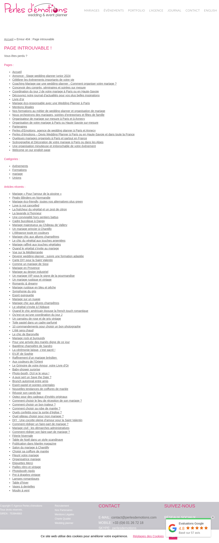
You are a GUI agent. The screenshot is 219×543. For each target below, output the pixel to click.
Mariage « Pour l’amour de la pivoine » (37, 193)
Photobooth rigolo (23, 471)
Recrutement (62, 505)
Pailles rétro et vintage (26, 467)
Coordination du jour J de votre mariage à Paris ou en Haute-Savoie (55, 91)
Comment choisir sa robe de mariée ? (36, 408)
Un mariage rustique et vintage (32, 279)
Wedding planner (64, 523)
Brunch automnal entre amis (30, 381)
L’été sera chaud (22, 330)
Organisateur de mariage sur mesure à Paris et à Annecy (48, 118)
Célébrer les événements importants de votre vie (43, 79)
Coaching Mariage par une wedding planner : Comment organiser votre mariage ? (64, 83)
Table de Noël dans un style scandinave (37, 439)
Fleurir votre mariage (25, 455)
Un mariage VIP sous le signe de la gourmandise (43, 275)
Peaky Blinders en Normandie (31, 197)
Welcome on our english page (31, 150)
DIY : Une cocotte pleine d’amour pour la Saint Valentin (47, 420)
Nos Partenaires (64, 510)
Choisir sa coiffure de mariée (30, 451)
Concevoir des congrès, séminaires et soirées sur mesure (49, 87)
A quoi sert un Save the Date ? (31, 377)
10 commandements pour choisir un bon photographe (46, 326)
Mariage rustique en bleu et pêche (34, 287)
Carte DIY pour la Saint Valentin (32, 260)
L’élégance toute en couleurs (30, 232)
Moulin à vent (20, 490)
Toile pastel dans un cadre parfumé (34, 322)
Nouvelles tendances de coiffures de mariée (40, 389)
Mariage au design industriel (30, 271)
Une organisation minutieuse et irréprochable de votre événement (54, 146)
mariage (17, 173)
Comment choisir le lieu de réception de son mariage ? (47, 400)
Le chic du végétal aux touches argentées (38, 240)
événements (20, 166)
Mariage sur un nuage (26, 299)
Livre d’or (18, 99)
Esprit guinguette (23, 295)
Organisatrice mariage (26, 459)
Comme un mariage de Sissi (30, 264)
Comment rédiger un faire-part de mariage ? (40, 424)
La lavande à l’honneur (26, 213)
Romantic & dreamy (25, 283)
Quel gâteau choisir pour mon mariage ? (38, 416)
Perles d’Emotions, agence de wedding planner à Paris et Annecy (54, 130)
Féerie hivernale (22, 435)
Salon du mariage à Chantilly (30, 447)
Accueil (8, 39)
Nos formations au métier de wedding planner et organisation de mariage (58, 111)
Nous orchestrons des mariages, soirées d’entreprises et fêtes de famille (58, 114)
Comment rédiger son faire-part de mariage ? (41, 431)
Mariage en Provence (26, 268)
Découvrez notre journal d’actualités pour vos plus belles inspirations (56, 95)
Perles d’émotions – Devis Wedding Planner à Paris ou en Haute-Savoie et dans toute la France (73, 134)
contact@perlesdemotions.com (134, 517)
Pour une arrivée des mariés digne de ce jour (41, 342)
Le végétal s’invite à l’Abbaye (31, 307)
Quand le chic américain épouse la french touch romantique (50, 310)
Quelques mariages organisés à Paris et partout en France (49, 138)
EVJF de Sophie (22, 353)
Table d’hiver (20, 482)
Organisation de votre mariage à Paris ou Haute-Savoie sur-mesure (55, 122)
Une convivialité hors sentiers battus (35, 217)
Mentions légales (23, 107)
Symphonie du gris (24, 291)
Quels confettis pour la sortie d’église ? (37, 412)
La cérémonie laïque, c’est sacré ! (33, 350)
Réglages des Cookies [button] (148, 536)
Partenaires (19, 126)
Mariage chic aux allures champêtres (35, 236)
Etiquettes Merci (22, 463)
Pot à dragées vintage (26, 474)
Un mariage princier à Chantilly (32, 229)
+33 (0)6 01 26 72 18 (128, 523)
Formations (19, 170)
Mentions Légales (64, 514)
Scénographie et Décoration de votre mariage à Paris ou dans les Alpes (58, 142)
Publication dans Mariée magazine (34, 443)
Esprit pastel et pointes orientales (33, 385)
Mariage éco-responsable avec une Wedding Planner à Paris (51, 103)
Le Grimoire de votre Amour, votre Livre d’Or (40, 365)
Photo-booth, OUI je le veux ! (30, 373)
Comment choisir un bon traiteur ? (34, 404)
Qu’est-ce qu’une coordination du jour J (37, 314)
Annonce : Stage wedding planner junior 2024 (41, 75)
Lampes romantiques (25, 478)
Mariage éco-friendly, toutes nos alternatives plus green (47, 201)
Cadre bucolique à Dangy (28, 221)
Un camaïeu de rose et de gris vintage (36, 318)
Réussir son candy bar (26, 392)
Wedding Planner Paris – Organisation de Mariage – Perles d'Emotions (36, 10)
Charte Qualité (63, 518)
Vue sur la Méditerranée (27, 252)
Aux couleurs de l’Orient (27, 361)
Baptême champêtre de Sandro (32, 346)
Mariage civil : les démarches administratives (40, 428)
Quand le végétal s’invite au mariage (35, 248)
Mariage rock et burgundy (28, 338)
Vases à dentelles (23, 486)
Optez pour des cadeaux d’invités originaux (39, 396)
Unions (16, 177)
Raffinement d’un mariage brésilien (35, 357)
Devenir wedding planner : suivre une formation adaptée (48, 256)
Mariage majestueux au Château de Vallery (39, 225)
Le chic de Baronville (25, 334)
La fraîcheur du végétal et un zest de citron (39, 209)
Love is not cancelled (25, 205)
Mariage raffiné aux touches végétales (36, 244)
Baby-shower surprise (26, 369)
